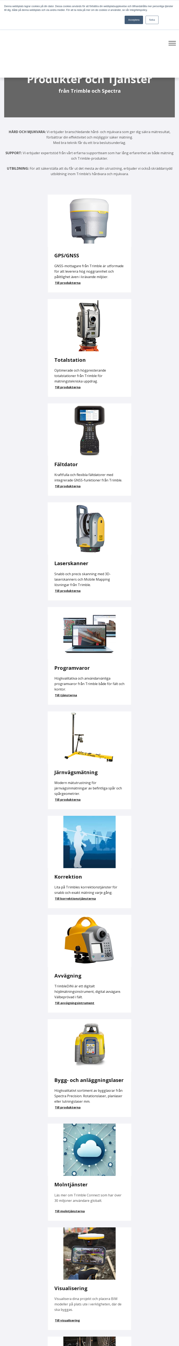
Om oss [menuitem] (98, 1294)
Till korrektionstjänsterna (31, 596)
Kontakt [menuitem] (98, 1286)
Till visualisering (23, 821)
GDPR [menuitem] (153, 1271)
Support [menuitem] (98, 1255)
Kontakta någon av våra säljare (79, 1078)
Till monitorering (113, 827)
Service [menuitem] (97, 1263)
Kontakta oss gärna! (20, 1094)
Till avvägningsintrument (119, 601)
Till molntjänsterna (115, 705)
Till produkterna (24, 288)
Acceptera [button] (133, 19)
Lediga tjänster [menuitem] (161, 1263)
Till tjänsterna (22, 497)
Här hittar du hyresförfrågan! (65, 1063)
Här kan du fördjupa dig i (25, 913)
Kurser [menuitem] (97, 1279)
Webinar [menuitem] (156, 1279)
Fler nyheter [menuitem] (159, 1247)
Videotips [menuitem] (156, 1255)
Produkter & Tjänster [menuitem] (108, 1247)
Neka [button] (152, 19)
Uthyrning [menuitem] (100, 1271)
